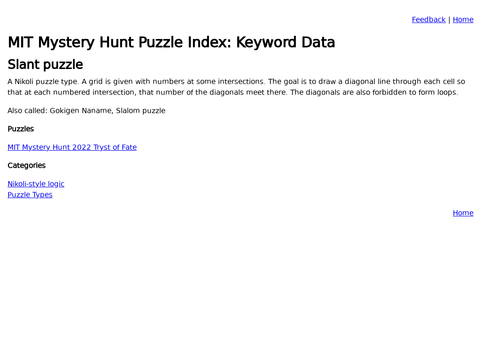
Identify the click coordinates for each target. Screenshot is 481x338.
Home (463, 20)
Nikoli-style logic (36, 184)
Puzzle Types (30, 195)
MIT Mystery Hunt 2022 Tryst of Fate (72, 148)
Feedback (429, 20)
